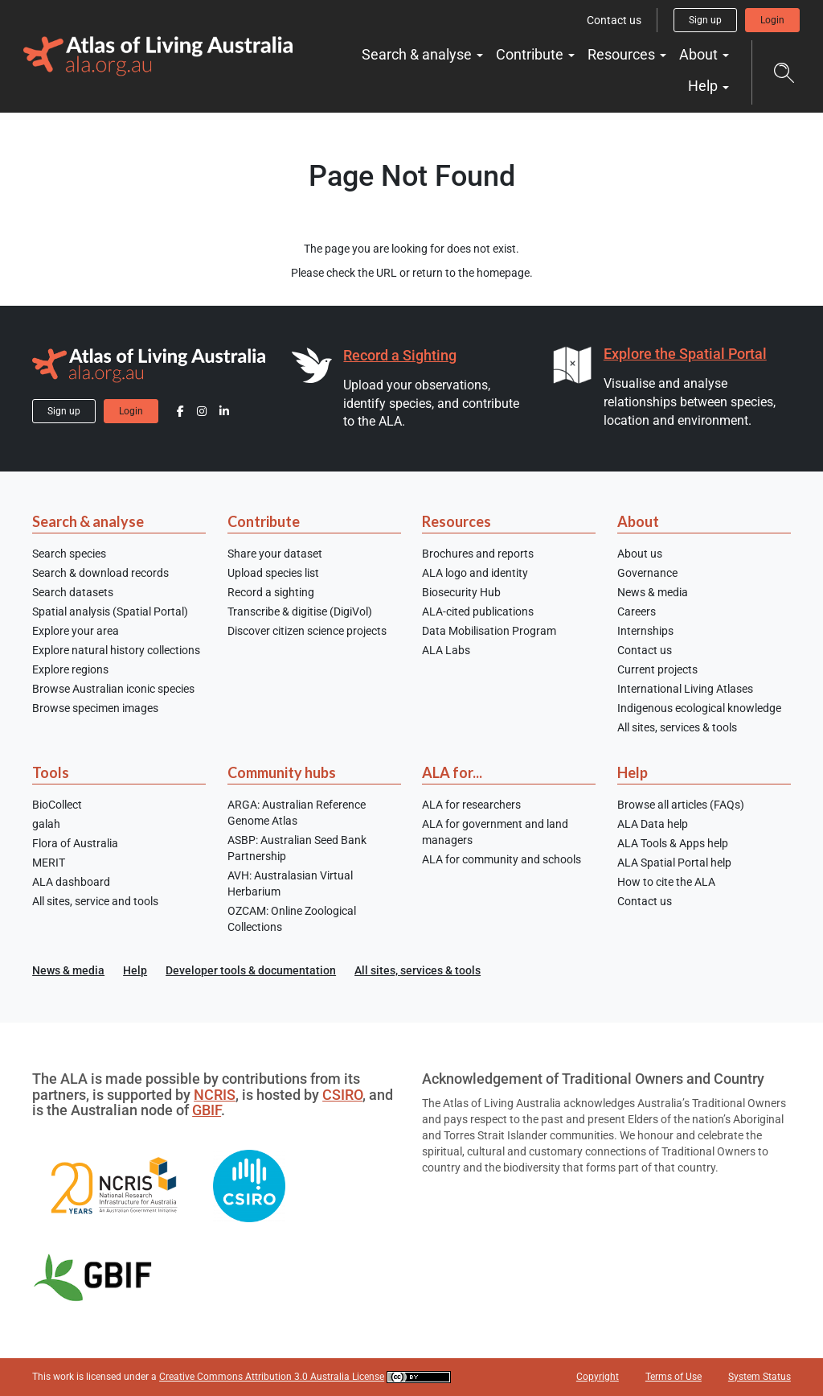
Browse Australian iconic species (113, 688)
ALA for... (452, 772)
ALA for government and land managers (495, 831)
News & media (652, 592)
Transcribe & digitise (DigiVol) (299, 611)
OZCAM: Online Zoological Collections (291, 918)
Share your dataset (274, 553)
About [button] (700, 54)
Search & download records (100, 572)
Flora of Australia (75, 843)
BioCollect (57, 804)
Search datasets (72, 592)
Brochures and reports (478, 553)
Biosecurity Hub (461, 592)
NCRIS (214, 1094)
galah (46, 823)
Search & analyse (88, 521)
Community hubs (281, 772)
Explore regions (70, 669)
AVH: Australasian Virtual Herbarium (290, 883)
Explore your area (75, 630)
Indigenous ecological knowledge (699, 708)
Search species (69, 553)
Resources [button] (623, 54)
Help (632, 772)
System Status (759, 1376)
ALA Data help (652, 823)
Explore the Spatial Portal (685, 353)
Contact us (614, 20)
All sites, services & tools (677, 727)
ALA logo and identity (475, 572)
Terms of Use (673, 1376)
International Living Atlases (685, 688)
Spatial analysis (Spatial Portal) (110, 611)
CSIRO (342, 1094)
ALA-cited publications (478, 611)
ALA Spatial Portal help (674, 862)
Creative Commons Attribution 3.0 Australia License (271, 1376)
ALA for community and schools (501, 859)
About (638, 521)
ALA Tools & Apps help (672, 843)
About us (639, 553)
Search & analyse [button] (418, 54)
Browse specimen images (95, 708)
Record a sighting (270, 592)
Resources (456, 521)
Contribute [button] (531, 54)
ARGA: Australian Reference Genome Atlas (296, 812)
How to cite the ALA (666, 881)
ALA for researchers (471, 804)
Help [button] (704, 85)
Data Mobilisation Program (489, 630)
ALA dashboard (71, 881)
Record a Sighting (400, 355)
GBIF (206, 1110)
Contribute (263, 521)
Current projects (657, 669)
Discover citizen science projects (307, 630)
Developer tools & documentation (251, 970)
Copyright (597, 1376)
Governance (647, 572)
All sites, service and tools (95, 901)
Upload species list (273, 572)
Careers (636, 611)
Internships (645, 630)
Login (772, 20)
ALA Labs (446, 650)
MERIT (48, 862)
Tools (50, 772)
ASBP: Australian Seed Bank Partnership (296, 848)
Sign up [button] (705, 20)
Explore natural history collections (116, 650)
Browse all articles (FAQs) (680, 804)
